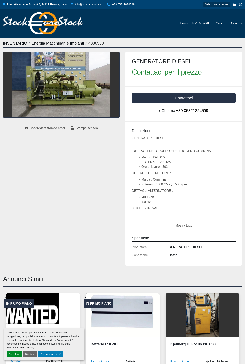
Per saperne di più (50, 354)
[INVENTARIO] (15, 43)
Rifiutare (30, 354)
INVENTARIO (201, 23)
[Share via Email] (45, 128)
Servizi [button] (221, 23)
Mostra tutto (183, 225)
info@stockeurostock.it (89, 4)
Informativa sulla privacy (20, 347)
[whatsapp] (240, 4)
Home (184, 23)
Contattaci (184, 98)
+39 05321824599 (123, 4)
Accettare (14, 354)
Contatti (236, 23)
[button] (202, 23)
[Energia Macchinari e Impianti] (57, 43)
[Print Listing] (84, 128)
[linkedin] (234, 4)
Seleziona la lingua (216, 4)
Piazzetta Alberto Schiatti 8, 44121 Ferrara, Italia (37, 4)
